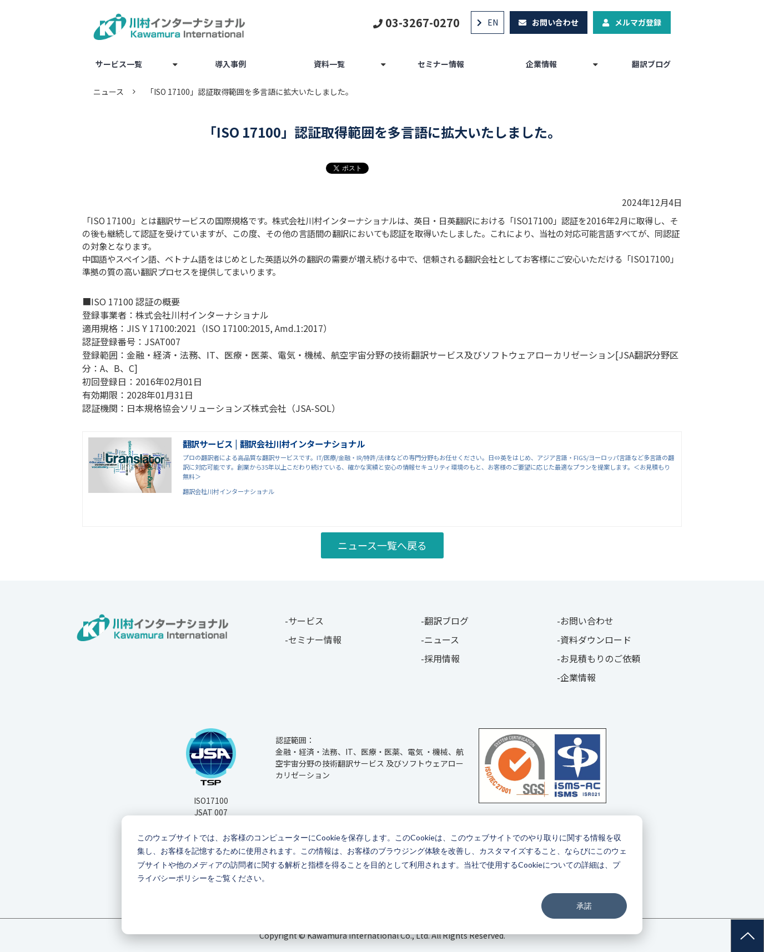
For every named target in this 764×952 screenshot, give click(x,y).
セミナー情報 (441, 63)
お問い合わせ (555, 22)
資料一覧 (329, 63)
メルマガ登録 (638, 22)
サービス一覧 (119, 63)
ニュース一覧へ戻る (382, 545)
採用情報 (442, 658)
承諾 (584, 905)
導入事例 (230, 63)
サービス (306, 620)
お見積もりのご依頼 (600, 658)
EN (492, 22)
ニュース (108, 91)
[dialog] (382, 874)
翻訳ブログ (651, 63)
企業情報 (541, 63)
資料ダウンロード (595, 639)
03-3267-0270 (422, 22)
